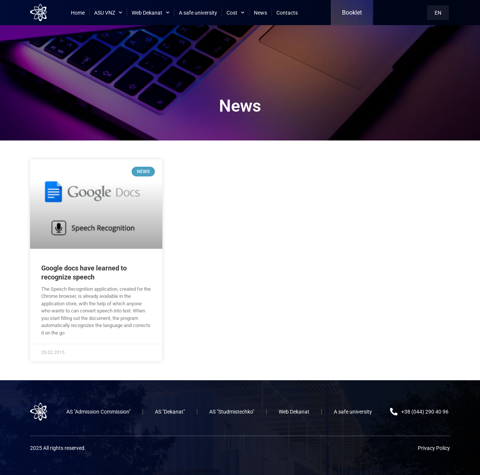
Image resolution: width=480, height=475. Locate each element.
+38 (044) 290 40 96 (424, 412)
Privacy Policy (434, 448)
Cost (235, 12)
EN (438, 13)
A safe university (198, 13)
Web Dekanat (151, 12)
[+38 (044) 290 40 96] (394, 411)
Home (78, 13)
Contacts (287, 13)
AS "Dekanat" (170, 412)
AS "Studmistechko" (231, 412)
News (260, 13)
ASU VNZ (108, 12)
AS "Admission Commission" (98, 412)
